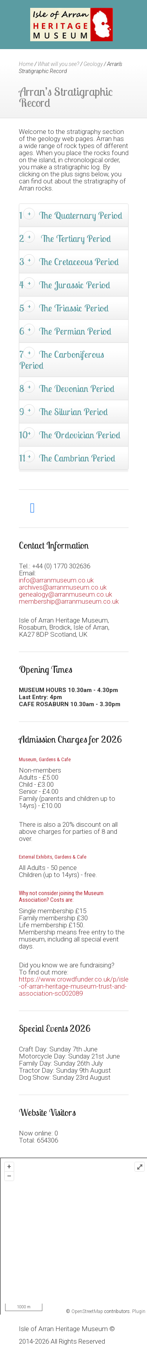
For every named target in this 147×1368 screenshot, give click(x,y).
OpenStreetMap (87, 1311)
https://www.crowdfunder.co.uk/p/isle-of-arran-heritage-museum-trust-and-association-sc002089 (74, 986)
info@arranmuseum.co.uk (56, 580)
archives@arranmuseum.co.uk (63, 587)
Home (26, 64)
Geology (93, 64)
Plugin (138, 1311)
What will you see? (58, 64)
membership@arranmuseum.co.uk (69, 601)
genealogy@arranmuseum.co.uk (65, 594)
